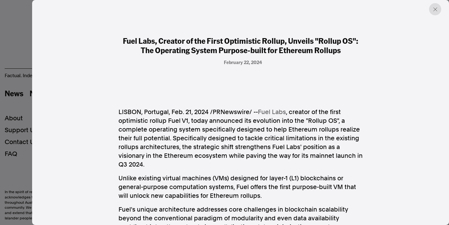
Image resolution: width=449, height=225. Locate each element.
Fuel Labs (272, 112)
